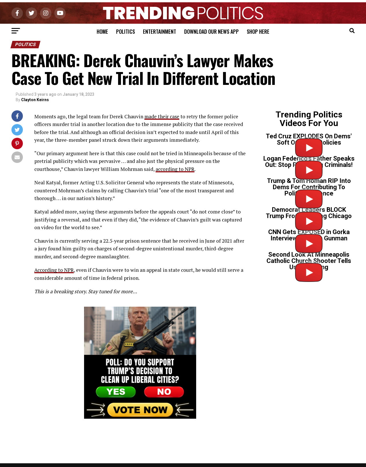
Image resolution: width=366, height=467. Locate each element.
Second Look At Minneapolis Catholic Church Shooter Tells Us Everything (308, 261)
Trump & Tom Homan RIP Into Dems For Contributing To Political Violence (309, 187)
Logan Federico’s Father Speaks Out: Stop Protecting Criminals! (309, 161)
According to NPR (54, 269)
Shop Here (258, 31)
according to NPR (175, 168)
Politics (125, 31)
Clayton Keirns (35, 99)
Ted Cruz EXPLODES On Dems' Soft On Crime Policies (309, 139)
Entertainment (159, 31)
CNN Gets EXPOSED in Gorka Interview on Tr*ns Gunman (309, 235)
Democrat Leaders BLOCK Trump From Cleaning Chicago (309, 212)
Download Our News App (211, 31)
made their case (162, 116)
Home (102, 31)
